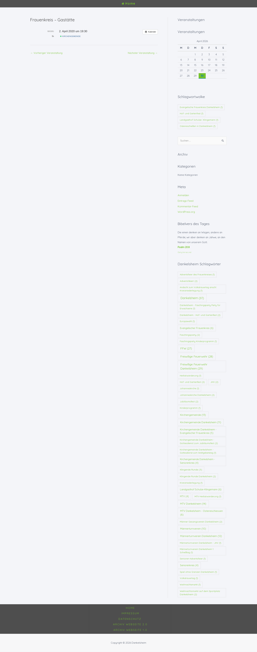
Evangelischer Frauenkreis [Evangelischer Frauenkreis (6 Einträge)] (196, 328)
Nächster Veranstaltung (142, 52)
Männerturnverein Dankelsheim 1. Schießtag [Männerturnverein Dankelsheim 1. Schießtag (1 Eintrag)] (197, 551)
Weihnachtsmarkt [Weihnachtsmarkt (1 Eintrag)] (190, 584)
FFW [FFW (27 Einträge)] (186, 348)
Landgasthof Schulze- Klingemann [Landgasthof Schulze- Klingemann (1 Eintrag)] (199, 120)
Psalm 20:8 (184, 247)
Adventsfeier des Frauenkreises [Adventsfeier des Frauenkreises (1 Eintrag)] (197, 274)
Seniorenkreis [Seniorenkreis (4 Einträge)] (189, 565)
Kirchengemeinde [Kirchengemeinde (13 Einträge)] (193, 414)
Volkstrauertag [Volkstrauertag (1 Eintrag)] (189, 578)
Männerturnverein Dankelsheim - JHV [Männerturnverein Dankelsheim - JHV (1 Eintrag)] (200, 543)
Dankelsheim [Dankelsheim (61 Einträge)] (192, 298)
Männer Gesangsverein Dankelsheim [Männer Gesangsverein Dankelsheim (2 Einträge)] (201, 521)
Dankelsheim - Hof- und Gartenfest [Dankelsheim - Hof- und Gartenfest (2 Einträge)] (200, 315)
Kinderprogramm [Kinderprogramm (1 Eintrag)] (190, 408)
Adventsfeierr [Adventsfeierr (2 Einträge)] (189, 281)
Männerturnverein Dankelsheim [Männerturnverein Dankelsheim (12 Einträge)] (201, 536)
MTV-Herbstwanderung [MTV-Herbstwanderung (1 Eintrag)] (208, 496)
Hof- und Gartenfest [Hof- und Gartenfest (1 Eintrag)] (191, 113)
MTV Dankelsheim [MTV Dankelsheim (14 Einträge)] (193, 503)
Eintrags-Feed (186, 200)
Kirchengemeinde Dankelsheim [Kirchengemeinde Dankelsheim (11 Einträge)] (200, 422)
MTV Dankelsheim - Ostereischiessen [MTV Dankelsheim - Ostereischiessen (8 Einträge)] (201, 513)
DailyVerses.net (184, 252)
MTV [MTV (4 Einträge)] (184, 496)
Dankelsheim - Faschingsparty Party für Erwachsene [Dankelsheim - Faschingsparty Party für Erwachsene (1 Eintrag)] (200, 307)
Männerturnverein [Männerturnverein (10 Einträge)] (193, 528)
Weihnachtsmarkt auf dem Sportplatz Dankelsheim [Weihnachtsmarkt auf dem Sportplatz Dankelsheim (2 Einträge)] (200, 593)
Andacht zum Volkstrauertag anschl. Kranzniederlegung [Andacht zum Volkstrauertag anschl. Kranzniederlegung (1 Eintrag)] (198, 289)
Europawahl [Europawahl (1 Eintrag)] (187, 321)
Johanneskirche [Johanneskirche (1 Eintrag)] (189, 388)
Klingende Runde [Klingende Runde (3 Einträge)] (191, 469)
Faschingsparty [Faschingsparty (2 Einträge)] (190, 335)
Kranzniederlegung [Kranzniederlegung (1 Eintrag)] (191, 482)
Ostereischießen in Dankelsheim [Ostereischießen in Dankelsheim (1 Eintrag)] (198, 126)
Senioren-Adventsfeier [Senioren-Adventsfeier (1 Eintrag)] (193, 558)
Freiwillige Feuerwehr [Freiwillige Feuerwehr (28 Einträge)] (196, 356)
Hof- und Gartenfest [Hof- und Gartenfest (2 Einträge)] (192, 382)
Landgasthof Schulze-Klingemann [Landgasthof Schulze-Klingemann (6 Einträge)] (200, 489)
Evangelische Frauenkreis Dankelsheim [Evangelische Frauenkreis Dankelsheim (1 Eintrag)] (201, 107)
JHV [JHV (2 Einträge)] (214, 382)
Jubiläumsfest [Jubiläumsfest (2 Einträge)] (189, 401)
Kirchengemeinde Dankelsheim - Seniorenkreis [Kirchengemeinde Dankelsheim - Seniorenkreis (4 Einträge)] (197, 461)
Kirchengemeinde (70, 36)
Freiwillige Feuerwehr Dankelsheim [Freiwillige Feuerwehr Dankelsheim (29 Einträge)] (193, 366)
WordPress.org (186, 212)
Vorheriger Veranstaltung (46, 52)
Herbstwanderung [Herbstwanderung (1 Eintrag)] (190, 375)
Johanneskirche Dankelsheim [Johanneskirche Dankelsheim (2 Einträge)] (197, 394)
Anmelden (183, 195)
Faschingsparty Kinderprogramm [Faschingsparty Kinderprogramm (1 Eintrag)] (198, 341)
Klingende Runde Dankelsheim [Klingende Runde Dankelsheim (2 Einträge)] (198, 476)
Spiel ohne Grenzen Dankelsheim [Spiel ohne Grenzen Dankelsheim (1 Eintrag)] (198, 572)
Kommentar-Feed (188, 206)
